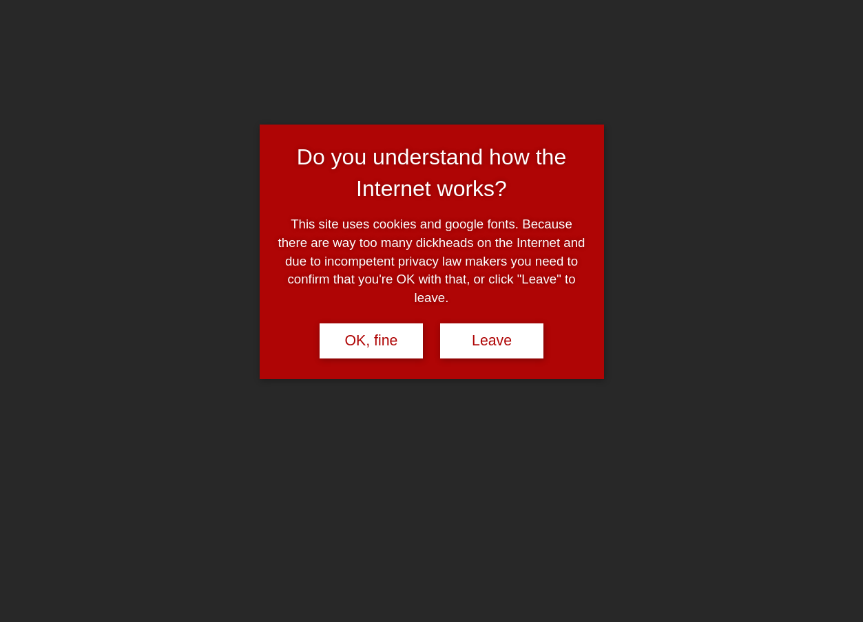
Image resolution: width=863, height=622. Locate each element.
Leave (492, 340)
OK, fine (370, 340)
